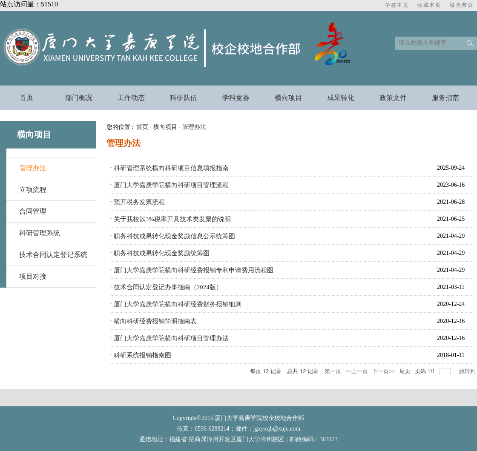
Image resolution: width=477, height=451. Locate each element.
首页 (142, 127)
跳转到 (468, 371)
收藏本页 (429, 5)
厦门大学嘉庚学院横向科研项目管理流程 (171, 185)
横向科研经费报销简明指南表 (155, 321)
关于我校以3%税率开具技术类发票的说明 (172, 219)
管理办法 (32, 167)
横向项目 (165, 127)
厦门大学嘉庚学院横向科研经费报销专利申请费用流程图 (193, 270)
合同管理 (32, 211)
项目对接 (32, 276)
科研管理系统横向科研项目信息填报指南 (171, 168)
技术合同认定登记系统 (53, 254)
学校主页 (397, 5)
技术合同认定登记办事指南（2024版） (168, 287)
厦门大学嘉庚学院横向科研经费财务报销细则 (177, 304)
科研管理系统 (39, 233)
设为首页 (462, 5)
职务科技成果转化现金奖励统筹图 (162, 253)
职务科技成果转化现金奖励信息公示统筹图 (174, 236)
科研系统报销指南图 (142, 355)
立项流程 (32, 189)
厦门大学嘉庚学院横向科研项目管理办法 (171, 338)
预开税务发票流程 (139, 202)
